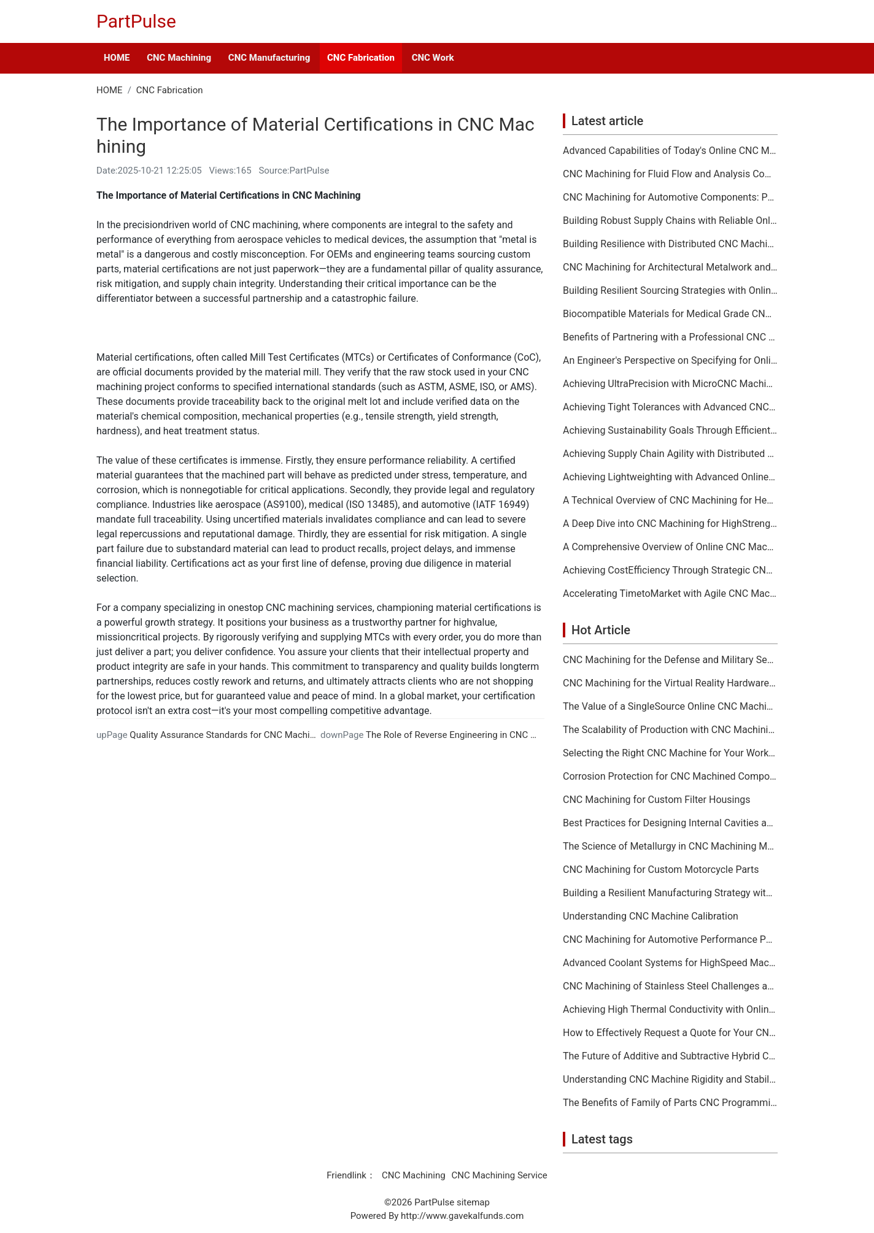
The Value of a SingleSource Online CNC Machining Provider (670, 707)
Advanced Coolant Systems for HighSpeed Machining (670, 963)
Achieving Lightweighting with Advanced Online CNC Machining (670, 477)
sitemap (473, 1202)
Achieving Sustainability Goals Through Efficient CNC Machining (670, 431)
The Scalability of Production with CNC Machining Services (670, 730)
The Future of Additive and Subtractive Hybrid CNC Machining (670, 1056)
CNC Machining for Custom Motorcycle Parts (661, 870)
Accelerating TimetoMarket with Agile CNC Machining (670, 594)
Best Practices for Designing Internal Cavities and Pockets (670, 823)
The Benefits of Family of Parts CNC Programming (670, 1103)
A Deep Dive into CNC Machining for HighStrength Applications (670, 524)
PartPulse (136, 21)
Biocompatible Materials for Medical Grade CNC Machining (670, 314)
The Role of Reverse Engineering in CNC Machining (469, 734)
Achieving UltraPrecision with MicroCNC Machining (670, 384)
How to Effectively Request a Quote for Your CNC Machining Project (670, 1033)
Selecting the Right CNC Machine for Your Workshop (670, 753)
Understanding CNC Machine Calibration (650, 916)
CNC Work (433, 57)
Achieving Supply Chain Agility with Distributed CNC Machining (670, 454)
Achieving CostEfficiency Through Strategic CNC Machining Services (670, 570)
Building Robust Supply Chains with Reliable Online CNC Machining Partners (670, 221)
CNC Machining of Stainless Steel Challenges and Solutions (670, 986)
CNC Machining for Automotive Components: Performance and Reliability (670, 197)
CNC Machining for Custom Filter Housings (657, 800)
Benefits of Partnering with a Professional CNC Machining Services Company (670, 337)
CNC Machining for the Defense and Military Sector (670, 660)
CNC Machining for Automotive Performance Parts (670, 940)
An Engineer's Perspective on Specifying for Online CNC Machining (670, 361)
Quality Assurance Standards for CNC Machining (228, 734)
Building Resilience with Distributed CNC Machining (670, 244)
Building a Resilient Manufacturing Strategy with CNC (670, 893)
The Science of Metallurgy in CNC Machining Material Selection (670, 846)
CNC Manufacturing (269, 57)
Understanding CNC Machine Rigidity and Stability (670, 1080)
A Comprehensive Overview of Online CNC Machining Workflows (670, 547)
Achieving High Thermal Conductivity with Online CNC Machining (670, 1010)
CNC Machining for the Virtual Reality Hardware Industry (670, 683)
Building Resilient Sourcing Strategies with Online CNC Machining (670, 291)
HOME (117, 57)
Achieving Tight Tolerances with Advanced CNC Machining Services (670, 407)
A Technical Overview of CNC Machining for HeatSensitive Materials (670, 500)
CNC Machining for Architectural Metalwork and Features (670, 267)
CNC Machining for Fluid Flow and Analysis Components (670, 174)
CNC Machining (179, 57)
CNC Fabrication (361, 57)
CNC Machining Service (499, 1175)
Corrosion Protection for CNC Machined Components (670, 777)
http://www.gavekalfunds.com (462, 1215)
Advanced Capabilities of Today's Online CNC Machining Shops (670, 151)
